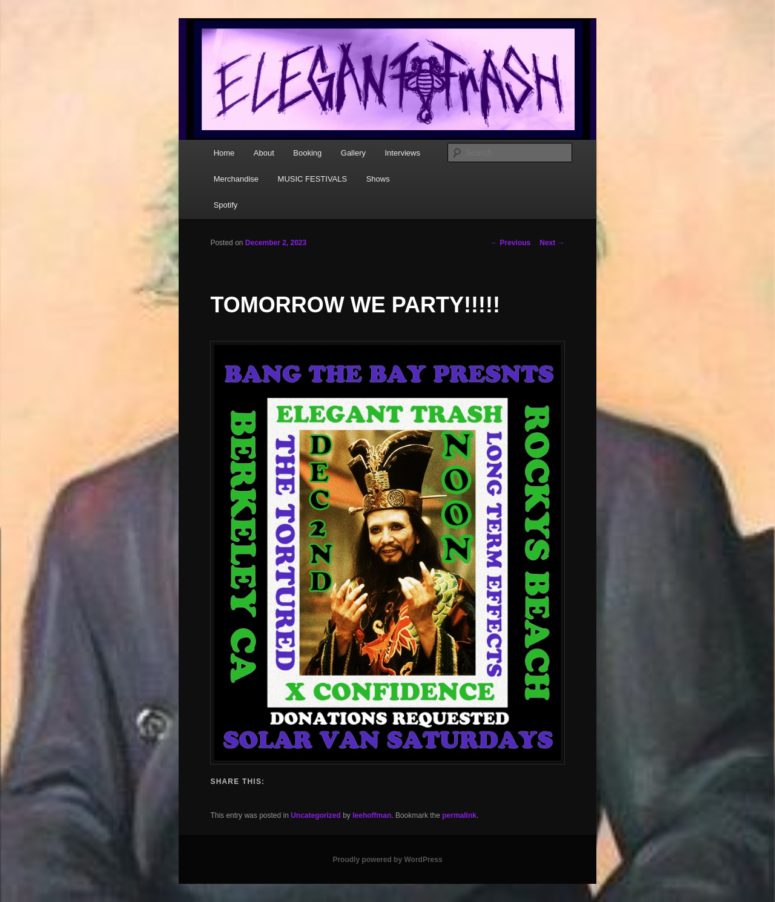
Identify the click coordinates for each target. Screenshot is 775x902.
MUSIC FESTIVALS (313, 178)
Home (224, 152)
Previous (510, 243)
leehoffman (371, 815)
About (264, 152)
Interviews (402, 152)
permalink (459, 815)
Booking (307, 152)
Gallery (353, 152)
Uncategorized (316, 815)
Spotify (226, 204)
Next (551, 243)
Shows (378, 178)
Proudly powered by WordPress (387, 859)
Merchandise (236, 178)
